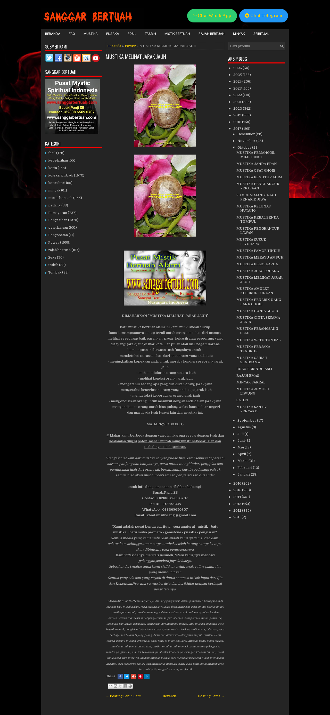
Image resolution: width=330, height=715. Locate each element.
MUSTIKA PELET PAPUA (257, 264)
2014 (237, 497)
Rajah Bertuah (212, 34)
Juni (241, 441)
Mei (241, 447)
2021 (237, 102)
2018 (237, 122)
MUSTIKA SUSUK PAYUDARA (251, 242)
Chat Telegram (263, 15)
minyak (54, 190)
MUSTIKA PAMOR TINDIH (258, 251)
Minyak (239, 34)
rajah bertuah (59, 250)
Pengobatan (58, 235)
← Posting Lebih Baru (123, 696)
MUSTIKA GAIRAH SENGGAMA (251, 360)
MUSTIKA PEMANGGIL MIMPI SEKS (255, 155)
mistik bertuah (60, 198)
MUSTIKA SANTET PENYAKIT (252, 409)
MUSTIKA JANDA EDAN (256, 164)
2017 (237, 129)
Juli (240, 434)
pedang (54, 205)
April (242, 454)
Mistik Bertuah (177, 34)
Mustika (91, 34)
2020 (238, 108)
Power (130, 46)
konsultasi (56, 183)
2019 (237, 115)
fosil (51, 153)
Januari (244, 474)
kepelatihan (58, 160)
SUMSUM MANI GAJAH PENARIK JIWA (256, 197)
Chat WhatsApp (212, 15)
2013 (237, 504)
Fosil (132, 34)
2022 (238, 95)
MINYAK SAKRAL (250, 382)
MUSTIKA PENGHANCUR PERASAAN (257, 186)
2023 (238, 88)
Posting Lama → (211, 696)
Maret (243, 461)
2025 (238, 75)
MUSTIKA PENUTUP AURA (259, 177)
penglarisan (58, 227)
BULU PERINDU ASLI (254, 369)
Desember (246, 134)
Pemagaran (57, 213)
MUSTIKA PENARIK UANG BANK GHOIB (258, 302)
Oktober (244, 147)
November (246, 141)
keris (52, 168)
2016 (237, 483)
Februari (245, 468)
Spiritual (261, 34)
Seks (52, 257)
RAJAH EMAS (247, 375)
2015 (237, 490)
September (247, 420)
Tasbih (150, 34)
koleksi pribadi (60, 175)
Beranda (52, 34)
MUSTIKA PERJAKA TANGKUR (253, 349)
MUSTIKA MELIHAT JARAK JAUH (136, 56)
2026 (238, 68)
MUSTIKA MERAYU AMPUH (260, 257)
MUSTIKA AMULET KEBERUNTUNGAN (254, 291)
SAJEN (242, 400)
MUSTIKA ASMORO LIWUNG (252, 391)
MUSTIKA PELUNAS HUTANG (253, 208)
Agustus (244, 427)
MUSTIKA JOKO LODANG (257, 271)
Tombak (54, 272)
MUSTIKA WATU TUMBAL (258, 340)
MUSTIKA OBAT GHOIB (255, 170)
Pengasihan (57, 220)
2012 (237, 510)
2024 (237, 81)
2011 (237, 517)
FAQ (72, 34)
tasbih (53, 265)
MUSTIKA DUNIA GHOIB (257, 311)
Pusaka (112, 34)
